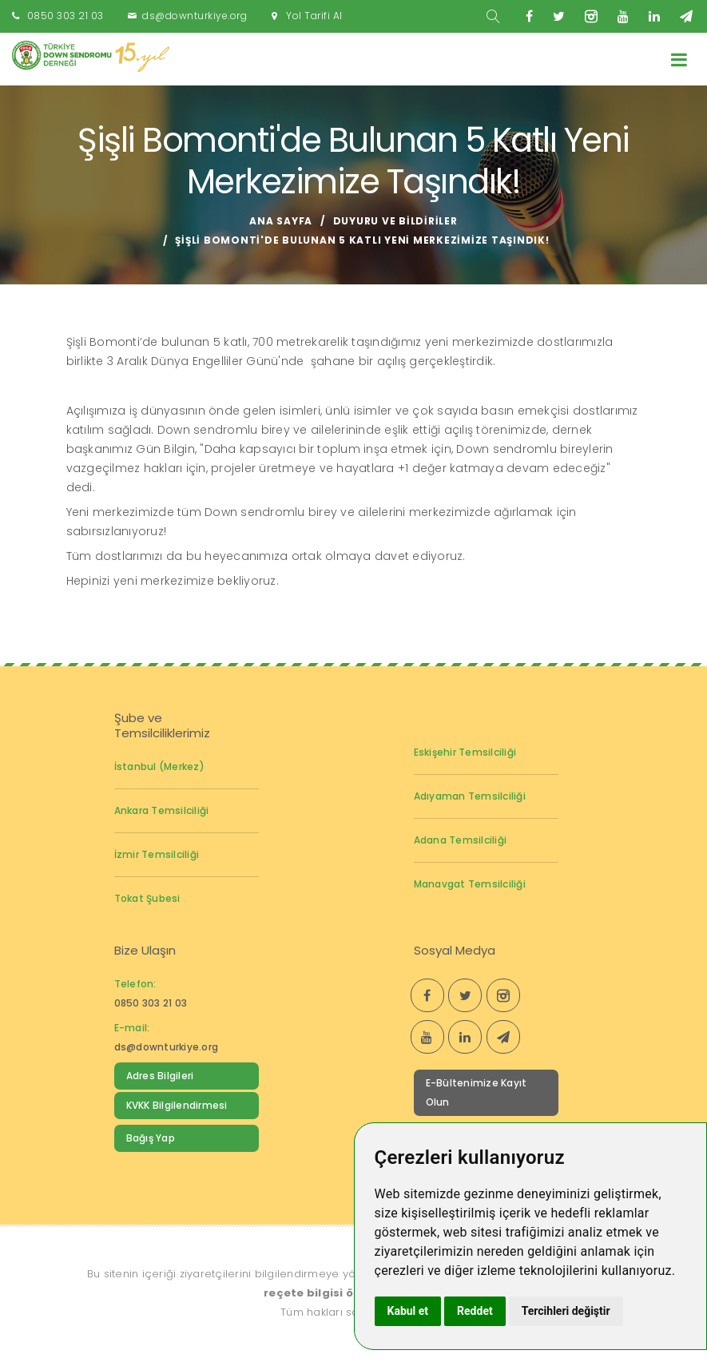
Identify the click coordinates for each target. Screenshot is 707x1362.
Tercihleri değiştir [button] (566, 1310)
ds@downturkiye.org (194, 15)
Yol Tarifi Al (314, 15)
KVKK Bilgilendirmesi (177, 1105)
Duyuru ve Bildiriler (395, 221)
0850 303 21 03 (65, 15)
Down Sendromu (168, 1170)
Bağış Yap (150, 1138)
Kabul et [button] (408, 1310)
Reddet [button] (475, 1310)
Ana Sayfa (280, 221)
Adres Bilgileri (160, 1075)
